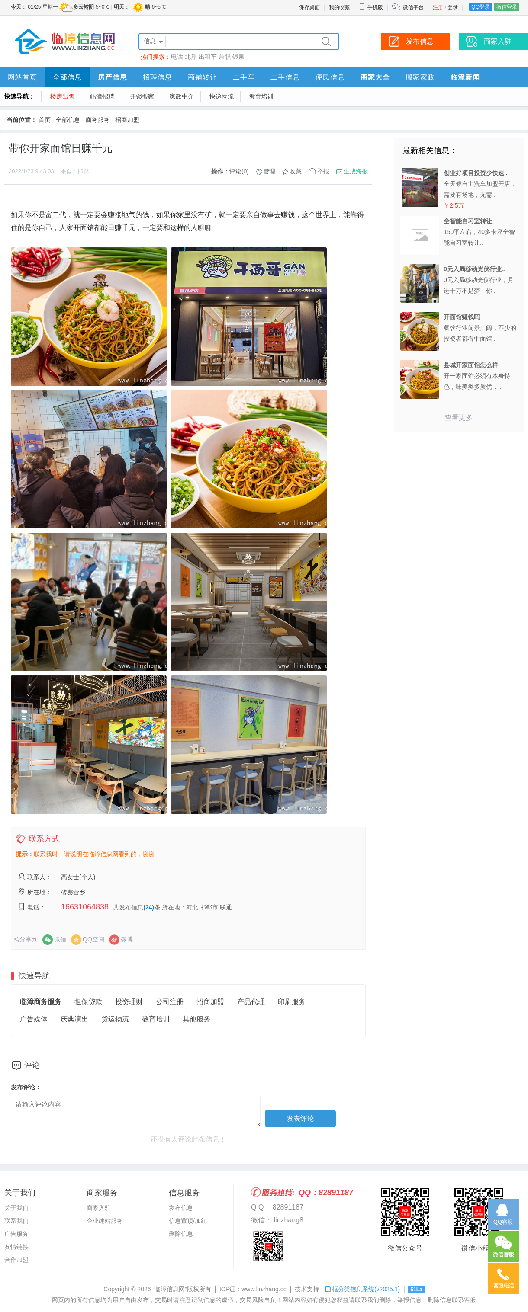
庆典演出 (74, 1019)
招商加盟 (127, 119)
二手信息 (285, 77)
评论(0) (239, 171)
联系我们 (16, 1220)
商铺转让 (202, 77)
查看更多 (459, 417)
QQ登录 (480, 7)
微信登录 (506, 7)
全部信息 (67, 77)
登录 (453, 7)
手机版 (371, 7)
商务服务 (98, 119)
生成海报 (356, 171)
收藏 (296, 171)
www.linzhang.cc (264, 1289)
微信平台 (413, 7)
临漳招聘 (102, 96)
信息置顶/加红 (188, 1220)
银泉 (238, 56)
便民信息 (330, 77)
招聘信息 (157, 77)
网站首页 (22, 77)
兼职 (225, 56)
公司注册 (170, 1001)
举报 (323, 171)
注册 (438, 7)
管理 (269, 171)
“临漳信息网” (169, 1289)
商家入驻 (99, 1207)
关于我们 (16, 1207)
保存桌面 (309, 7)
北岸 (191, 56)
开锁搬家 (142, 96)
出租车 (208, 56)
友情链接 (16, 1246)
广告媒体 (34, 1019)
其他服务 (196, 1019)
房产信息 (112, 77)
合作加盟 (16, 1259)
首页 (45, 119)
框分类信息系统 (362, 1289)
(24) (148, 907)
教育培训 (261, 96)
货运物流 (115, 1019)
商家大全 (375, 77)
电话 (177, 56)
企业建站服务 (105, 1220)
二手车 (244, 77)
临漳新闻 (465, 77)
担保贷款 (88, 1001)
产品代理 (251, 1001)
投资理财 (129, 1001)
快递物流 (221, 96)
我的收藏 (339, 7)
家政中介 (182, 96)
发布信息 (181, 1207)
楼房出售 (62, 96)
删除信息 (181, 1233)
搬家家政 (420, 77)
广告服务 (16, 1233)
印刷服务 (292, 1001)
